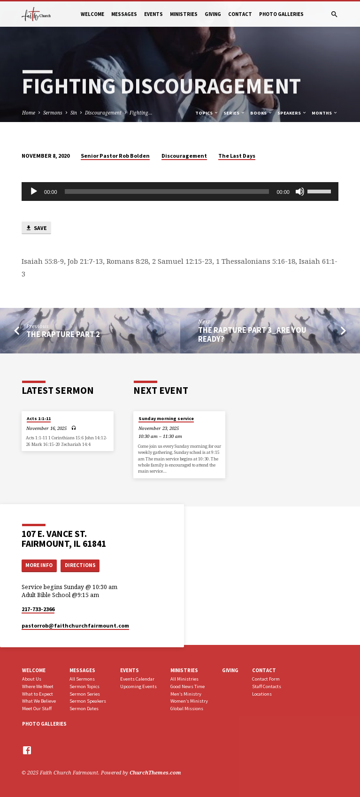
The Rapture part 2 (63, 334)
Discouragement (103, 112)
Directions (80, 565)
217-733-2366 (38, 609)
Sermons (52, 112)
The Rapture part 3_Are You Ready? (252, 334)
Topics (207, 113)
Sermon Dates (84, 708)
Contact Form (266, 679)
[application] (180, 191)
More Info (39, 565)
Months (325, 113)
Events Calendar (137, 679)
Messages (124, 14)
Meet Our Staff (37, 708)
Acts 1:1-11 (39, 418)
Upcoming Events (138, 686)
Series (234, 113)
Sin (73, 112)
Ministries (184, 14)
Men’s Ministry (185, 694)
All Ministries (184, 679)
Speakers (292, 113)
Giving (213, 14)
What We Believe (39, 701)
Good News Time (187, 686)
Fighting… (141, 112)
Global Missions (186, 708)
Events (153, 14)
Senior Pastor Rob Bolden (115, 155)
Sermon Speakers (87, 701)
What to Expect (37, 694)
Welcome (92, 14)
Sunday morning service (166, 418)
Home (28, 112)
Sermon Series (84, 694)
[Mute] (300, 191)
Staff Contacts (266, 686)
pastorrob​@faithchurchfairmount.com (75, 625)
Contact (240, 14)
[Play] (33, 191)
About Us (31, 679)
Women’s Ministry (189, 701)
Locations (262, 694)
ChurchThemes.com (155, 772)
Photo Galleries (281, 14)
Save (36, 228)
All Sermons (82, 679)
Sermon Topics (84, 686)
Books (261, 113)
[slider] (167, 191)
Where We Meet (38, 686)
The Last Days (236, 155)
